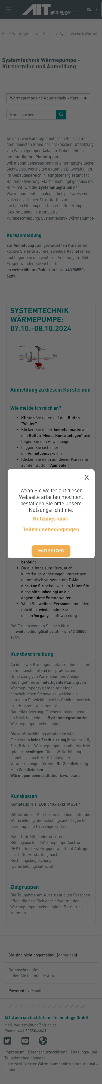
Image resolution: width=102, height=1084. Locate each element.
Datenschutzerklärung (47, 1051)
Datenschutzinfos (23, 969)
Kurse (4, 33)
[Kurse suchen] (32, 114)
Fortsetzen (51, 550)
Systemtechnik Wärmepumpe (67, 218)
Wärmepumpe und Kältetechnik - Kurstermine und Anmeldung (33, 33)
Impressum (14, 1051)
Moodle (37, 990)
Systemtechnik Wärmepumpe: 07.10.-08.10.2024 (40, 319)
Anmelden (67, 954)
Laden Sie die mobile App (31, 975)
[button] (92, 9)
